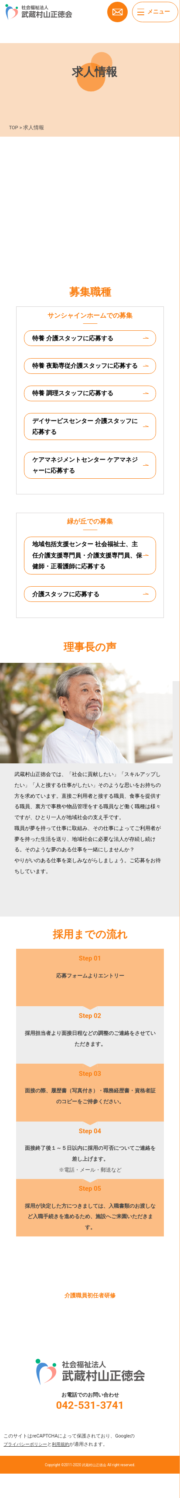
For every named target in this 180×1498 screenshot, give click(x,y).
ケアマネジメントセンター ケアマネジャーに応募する (86, 484)
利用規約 (65, 1468)
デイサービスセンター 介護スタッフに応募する (86, 443)
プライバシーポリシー (27, 1468)
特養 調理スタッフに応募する (76, 408)
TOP (14, 127)
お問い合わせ (117, 13)
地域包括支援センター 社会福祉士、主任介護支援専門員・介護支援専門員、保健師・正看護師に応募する (86, 576)
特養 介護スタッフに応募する (76, 339)
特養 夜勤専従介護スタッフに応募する (86, 373)
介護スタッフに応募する (69, 617)
